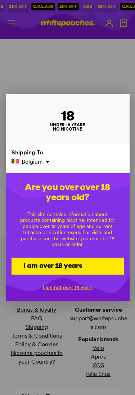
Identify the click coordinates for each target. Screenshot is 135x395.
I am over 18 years (52, 265)
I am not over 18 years (68, 287)
